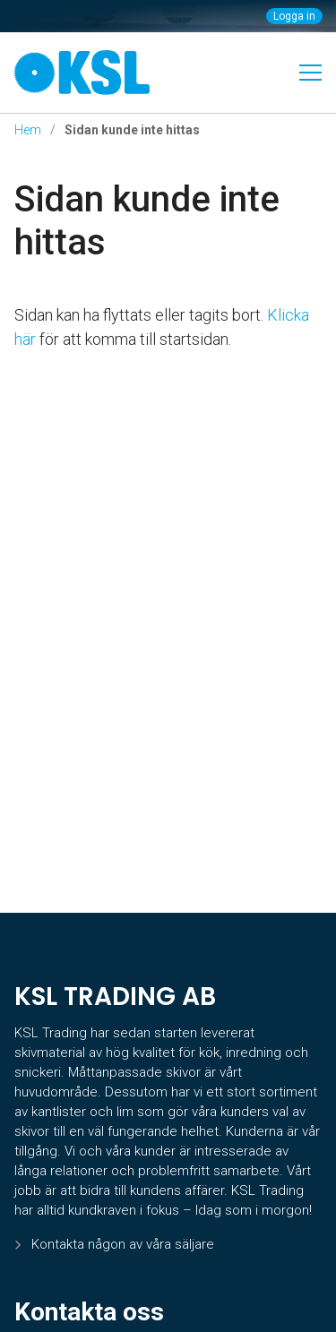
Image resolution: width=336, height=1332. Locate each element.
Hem (27, 130)
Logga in (294, 16)
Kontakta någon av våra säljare (122, 1244)
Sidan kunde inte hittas (147, 220)
